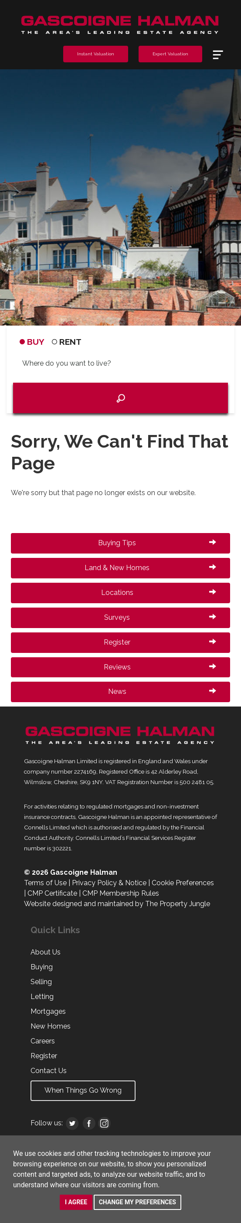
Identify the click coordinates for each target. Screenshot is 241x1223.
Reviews (160, 667)
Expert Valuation (170, 53)
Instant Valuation (95, 53)
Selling (41, 982)
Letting (42, 996)
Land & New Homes (150, 568)
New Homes (51, 1026)
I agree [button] (76, 1202)
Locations (159, 592)
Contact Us (49, 1071)
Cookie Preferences (183, 883)
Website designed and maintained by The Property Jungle (117, 904)
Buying (42, 967)
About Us (46, 952)
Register (160, 642)
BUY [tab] (32, 342)
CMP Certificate (52, 893)
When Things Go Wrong (83, 1090)
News (162, 691)
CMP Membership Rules (120, 893)
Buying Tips (157, 543)
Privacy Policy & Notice (109, 883)
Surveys (160, 617)
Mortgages (48, 1011)
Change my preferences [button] (137, 1202)
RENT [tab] (66, 342)
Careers (43, 1041)
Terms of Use (45, 883)
